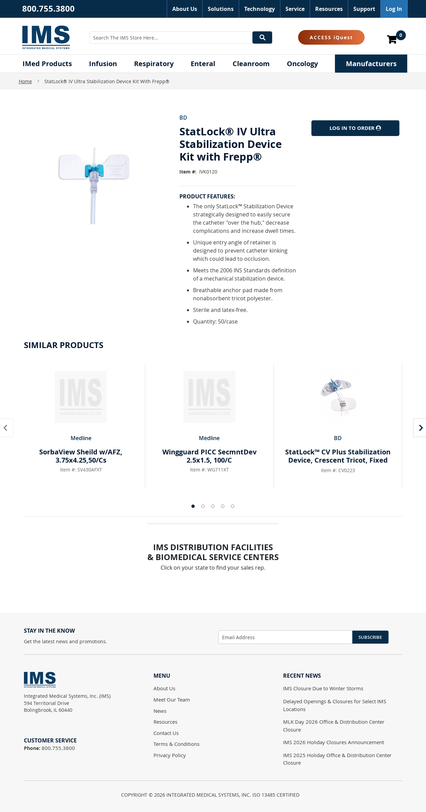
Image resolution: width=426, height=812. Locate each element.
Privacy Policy (169, 755)
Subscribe (370, 637)
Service (295, 9)
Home (25, 81)
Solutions (221, 9)
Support (364, 9)
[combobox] (181, 37)
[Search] (262, 37)
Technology (259, 9)
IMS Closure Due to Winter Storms (323, 688)
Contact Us (166, 733)
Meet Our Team (171, 699)
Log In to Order (355, 128)
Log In (394, 9)
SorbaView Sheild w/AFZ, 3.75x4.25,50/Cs (80, 456)
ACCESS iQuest (331, 37)
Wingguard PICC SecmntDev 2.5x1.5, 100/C (209, 456)
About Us (184, 9)
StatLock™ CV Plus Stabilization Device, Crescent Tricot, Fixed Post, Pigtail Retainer (338, 460)
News (159, 710)
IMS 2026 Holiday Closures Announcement (333, 742)
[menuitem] (47, 64)
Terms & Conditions (176, 743)
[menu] (213, 64)
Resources (329, 9)
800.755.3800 (48, 8)
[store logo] (46, 37)
